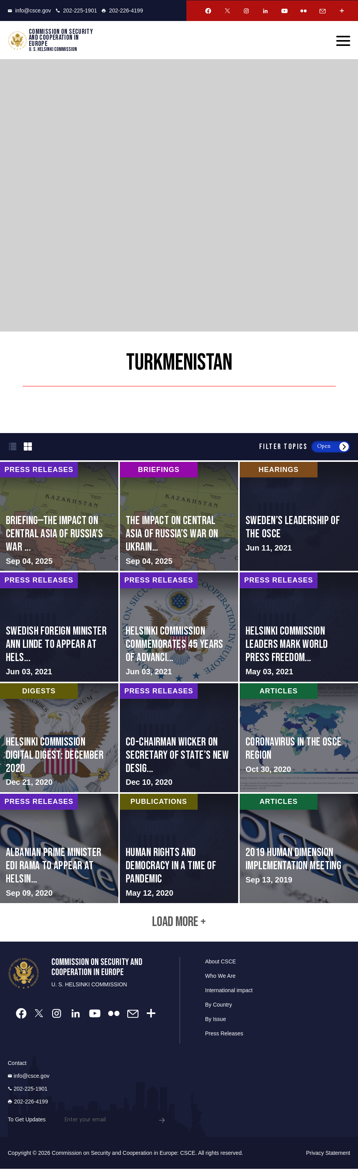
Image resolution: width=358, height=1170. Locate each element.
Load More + (179, 923)
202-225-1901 (76, 10)
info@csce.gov (29, 10)
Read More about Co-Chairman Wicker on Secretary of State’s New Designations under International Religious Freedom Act (179, 737)
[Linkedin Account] (265, 10)
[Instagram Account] (246, 10)
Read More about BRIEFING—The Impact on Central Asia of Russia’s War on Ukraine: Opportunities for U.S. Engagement (59, 516)
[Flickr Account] (303, 10)
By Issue (215, 1020)
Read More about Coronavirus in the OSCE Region (299, 737)
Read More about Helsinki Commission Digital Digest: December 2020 (59, 737)
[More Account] (341, 10)
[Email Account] (322, 10)
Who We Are (220, 977)
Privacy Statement (328, 1154)
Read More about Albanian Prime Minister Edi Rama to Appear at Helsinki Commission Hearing (59, 848)
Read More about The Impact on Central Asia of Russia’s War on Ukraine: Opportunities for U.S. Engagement (179, 516)
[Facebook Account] (208, 10)
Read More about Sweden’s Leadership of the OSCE (299, 516)
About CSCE (220, 963)
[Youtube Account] (284, 10)
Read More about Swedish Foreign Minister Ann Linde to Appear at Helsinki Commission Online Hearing (59, 627)
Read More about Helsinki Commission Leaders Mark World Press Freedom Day (299, 627)
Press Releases (224, 1034)
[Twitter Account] (227, 10)
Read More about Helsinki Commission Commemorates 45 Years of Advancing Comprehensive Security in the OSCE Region (179, 627)
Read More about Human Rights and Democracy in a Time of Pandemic (179, 848)
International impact (229, 991)
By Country (218, 1006)
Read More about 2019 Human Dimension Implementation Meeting (299, 848)
